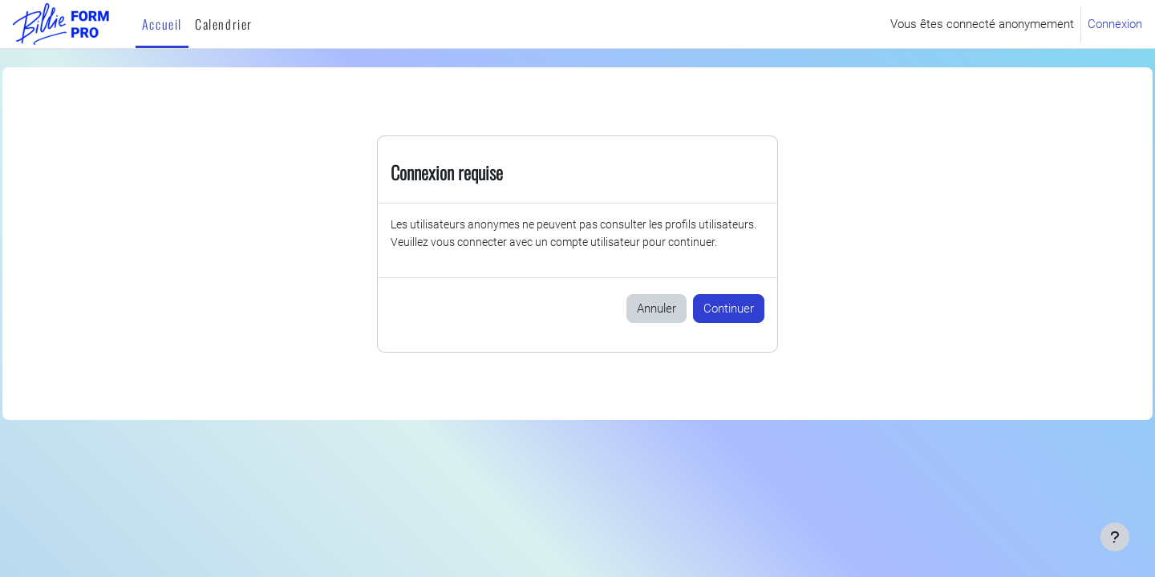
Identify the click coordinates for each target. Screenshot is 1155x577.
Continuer (728, 328)
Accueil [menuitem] (162, 24)
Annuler (656, 328)
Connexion (1115, 24)
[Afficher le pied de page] (1114, 537)
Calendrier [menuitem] (224, 24)
